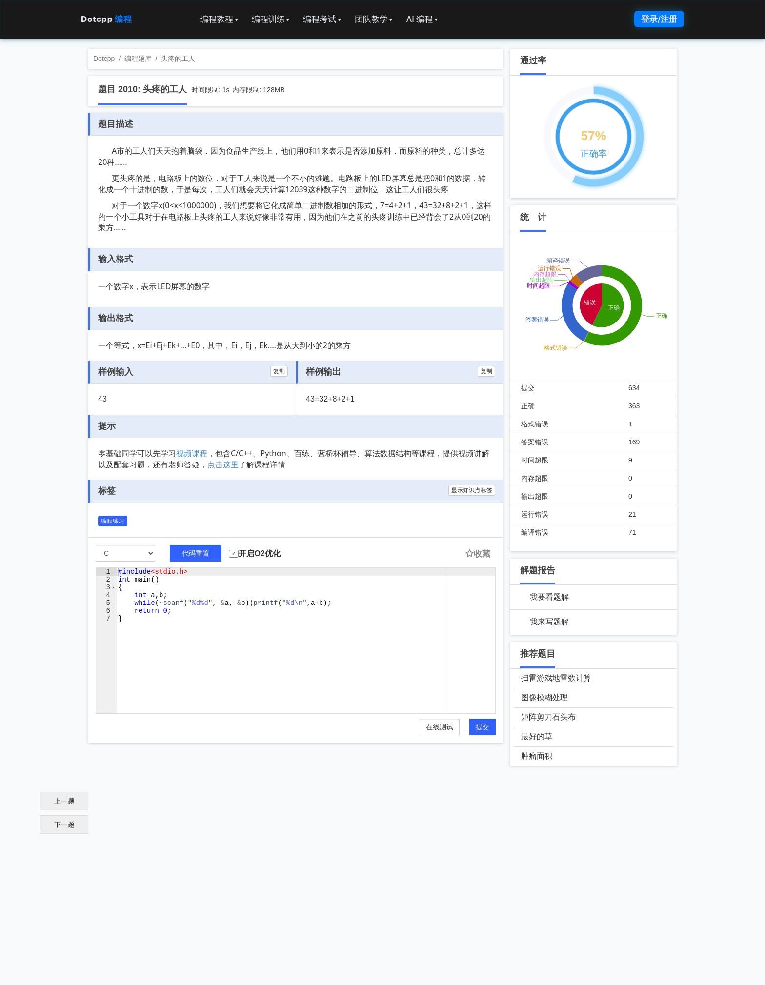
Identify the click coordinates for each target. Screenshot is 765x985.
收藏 (477, 554)
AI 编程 (421, 19)
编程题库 (138, 58)
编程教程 (219, 19)
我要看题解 (549, 597)
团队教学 (374, 19)
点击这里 (223, 464)
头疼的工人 (178, 58)
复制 (279, 371)
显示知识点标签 (471, 490)
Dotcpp (106, 19)
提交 (482, 727)
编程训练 (271, 19)
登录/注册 (659, 19)
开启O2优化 (259, 553)
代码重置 (195, 553)
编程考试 (322, 19)
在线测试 (439, 727)
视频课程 (191, 453)
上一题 (64, 801)
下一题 (64, 824)
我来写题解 (549, 622)
